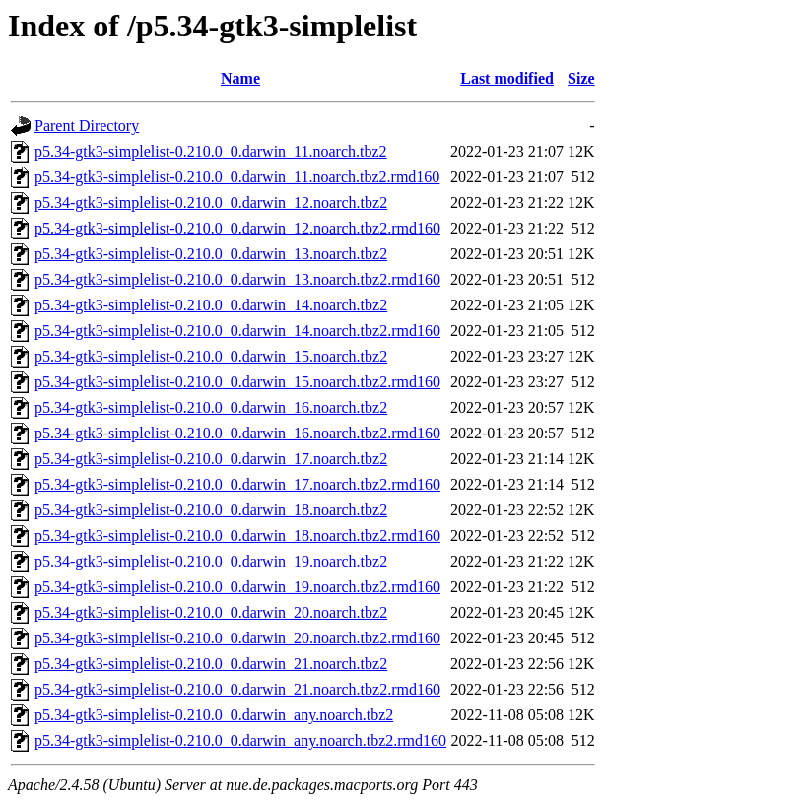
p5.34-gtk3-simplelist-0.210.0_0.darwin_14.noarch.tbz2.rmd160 (237, 330)
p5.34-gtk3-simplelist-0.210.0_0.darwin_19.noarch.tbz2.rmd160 (237, 586)
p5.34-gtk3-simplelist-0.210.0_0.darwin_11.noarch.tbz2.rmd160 (236, 176)
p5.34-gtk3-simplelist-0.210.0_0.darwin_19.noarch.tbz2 (210, 561)
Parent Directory (86, 125)
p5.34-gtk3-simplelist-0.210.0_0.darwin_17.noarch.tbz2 (210, 458)
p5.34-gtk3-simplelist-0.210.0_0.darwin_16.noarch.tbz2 (210, 407)
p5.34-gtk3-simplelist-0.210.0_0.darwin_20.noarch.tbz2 (210, 612)
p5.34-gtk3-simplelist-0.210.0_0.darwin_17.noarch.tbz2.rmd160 (237, 484)
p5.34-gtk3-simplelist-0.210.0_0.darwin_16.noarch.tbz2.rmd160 (237, 433)
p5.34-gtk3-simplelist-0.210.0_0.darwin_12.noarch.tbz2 (210, 202)
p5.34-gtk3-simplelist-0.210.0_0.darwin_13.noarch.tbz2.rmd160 (237, 279)
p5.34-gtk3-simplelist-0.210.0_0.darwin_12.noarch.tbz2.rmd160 (237, 228)
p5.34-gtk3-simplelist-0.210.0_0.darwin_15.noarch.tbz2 (210, 356)
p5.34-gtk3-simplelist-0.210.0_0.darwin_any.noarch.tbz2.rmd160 (240, 740)
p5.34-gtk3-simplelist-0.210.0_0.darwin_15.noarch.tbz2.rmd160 (237, 381)
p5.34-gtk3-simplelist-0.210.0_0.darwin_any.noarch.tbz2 (213, 714)
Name (240, 78)
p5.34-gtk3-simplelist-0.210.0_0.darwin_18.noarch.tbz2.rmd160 (237, 535)
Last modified (507, 78)
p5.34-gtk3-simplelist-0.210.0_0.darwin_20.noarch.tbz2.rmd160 (237, 638)
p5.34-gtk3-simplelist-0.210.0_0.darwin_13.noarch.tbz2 (210, 253)
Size (581, 78)
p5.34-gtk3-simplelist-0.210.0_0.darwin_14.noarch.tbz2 (210, 305)
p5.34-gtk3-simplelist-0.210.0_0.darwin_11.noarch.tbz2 (210, 151)
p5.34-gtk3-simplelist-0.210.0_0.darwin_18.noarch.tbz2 (210, 509)
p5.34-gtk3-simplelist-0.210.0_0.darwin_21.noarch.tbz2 (210, 663)
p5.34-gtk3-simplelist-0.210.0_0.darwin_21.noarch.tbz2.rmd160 (237, 689)
